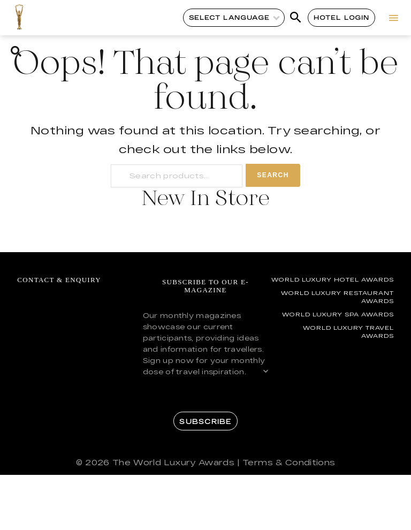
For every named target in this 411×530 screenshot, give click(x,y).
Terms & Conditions (288, 462)
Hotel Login (342, 17)
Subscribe (205, 421)
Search (273, 175)
